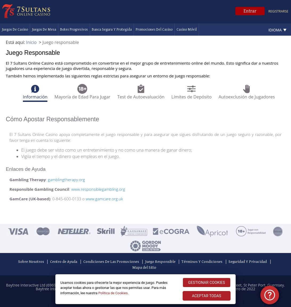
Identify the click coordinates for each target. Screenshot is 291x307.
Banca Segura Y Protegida (112, 29)
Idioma (275, 30)
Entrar (250, 11)
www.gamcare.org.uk (104, 198)
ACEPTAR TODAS (206, 296)
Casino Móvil (187, 29)
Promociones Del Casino (154, 29)
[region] (145, 289)
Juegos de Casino (15, 29)
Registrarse (278, 11)
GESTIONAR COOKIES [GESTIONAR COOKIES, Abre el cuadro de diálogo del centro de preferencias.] (206, 282)
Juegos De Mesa (44, 29)
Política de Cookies (113, 293)
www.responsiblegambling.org (98, 189)
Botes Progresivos (74, 29)
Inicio (31, 42)
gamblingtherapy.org (66, 179)
